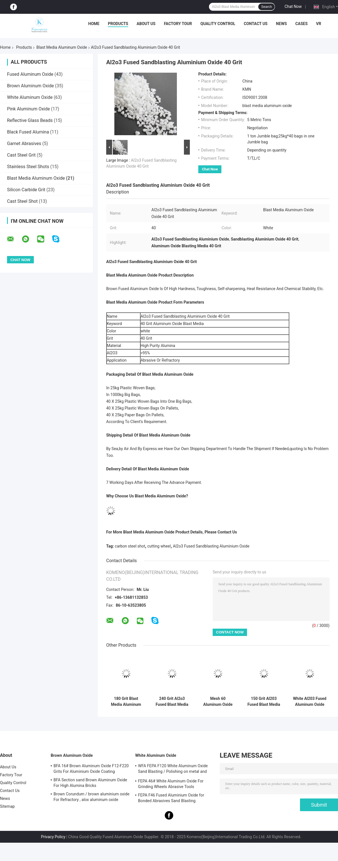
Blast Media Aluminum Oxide (61, 47)
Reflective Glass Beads (30, 120)
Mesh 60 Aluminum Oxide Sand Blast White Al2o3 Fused (218, 701)
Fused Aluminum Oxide (30, 74)
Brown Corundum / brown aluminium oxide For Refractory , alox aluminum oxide (91, 797)
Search (266, 7)
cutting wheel (159, 546)
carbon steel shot (130, 546)
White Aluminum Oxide (30, 97)
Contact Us (255, 23)
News (281, 23)
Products (118, 23)
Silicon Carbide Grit (26, 189)
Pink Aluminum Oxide (28, 109)
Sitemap (7, 806)
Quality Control (218, 23)
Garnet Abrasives (24, 143)
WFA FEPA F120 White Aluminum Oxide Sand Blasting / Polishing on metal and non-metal (173, 769)
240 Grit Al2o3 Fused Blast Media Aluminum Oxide (172, 701)
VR (318, 23)
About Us (146, 23)
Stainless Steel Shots (28, 166)
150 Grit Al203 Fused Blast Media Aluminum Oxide (264, 701)
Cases (301, 23)
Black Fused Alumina (28, 132)
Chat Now (293, 6)
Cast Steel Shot (22, 201)
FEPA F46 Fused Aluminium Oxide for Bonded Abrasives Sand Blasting (171, 798)
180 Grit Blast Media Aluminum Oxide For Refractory (126, 701)
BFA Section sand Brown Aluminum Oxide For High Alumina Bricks (90, 783)
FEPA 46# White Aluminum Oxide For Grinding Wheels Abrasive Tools (171, 784)
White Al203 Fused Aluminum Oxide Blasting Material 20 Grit (309, 701)
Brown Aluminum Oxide (30, 85)
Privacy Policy (53, 837)
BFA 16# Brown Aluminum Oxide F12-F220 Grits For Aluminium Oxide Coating (91, 769)
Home (93, 23)
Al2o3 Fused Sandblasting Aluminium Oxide (211, 546)
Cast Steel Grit (21, 155)
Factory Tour (178, 23)
